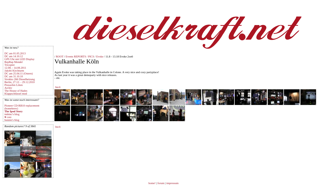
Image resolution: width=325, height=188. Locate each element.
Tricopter (9, 64)
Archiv (8, 87)
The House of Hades (15, 90)
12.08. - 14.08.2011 (15, 67)
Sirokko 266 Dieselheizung (19, 79)
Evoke (99, 56)
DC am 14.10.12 (13, 56)
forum (161, 183)
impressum (172, 183)
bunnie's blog (11, 120)
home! (152, 183)
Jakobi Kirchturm (14, 70)
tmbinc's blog (11, 114)
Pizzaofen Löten (13, 85)
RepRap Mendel (13, 62)
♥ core (8, 117)
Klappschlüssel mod (15, 93)
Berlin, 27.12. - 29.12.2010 (19, 82)
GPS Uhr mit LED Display (19, 59)
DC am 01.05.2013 (15, 53)
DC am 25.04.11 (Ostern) (18, 73)
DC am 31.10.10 (13, 76)
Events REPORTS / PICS (80, 56)
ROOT (60, 56)
